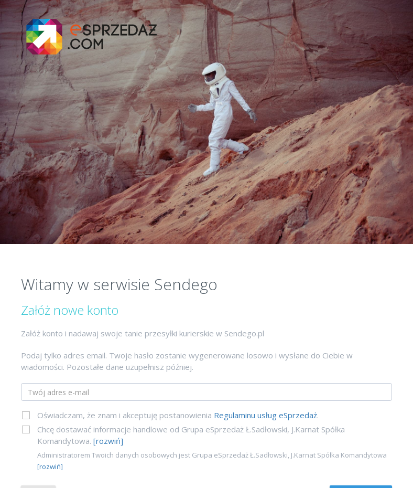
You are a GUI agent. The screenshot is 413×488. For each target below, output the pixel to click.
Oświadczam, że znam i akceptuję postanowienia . (178, 415)
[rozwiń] (108, 441)
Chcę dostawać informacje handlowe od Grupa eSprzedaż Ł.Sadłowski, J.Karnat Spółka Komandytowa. (191, 435)
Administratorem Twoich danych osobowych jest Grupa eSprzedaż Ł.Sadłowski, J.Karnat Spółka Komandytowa (212, 460)
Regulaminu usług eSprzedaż (265, 415)
